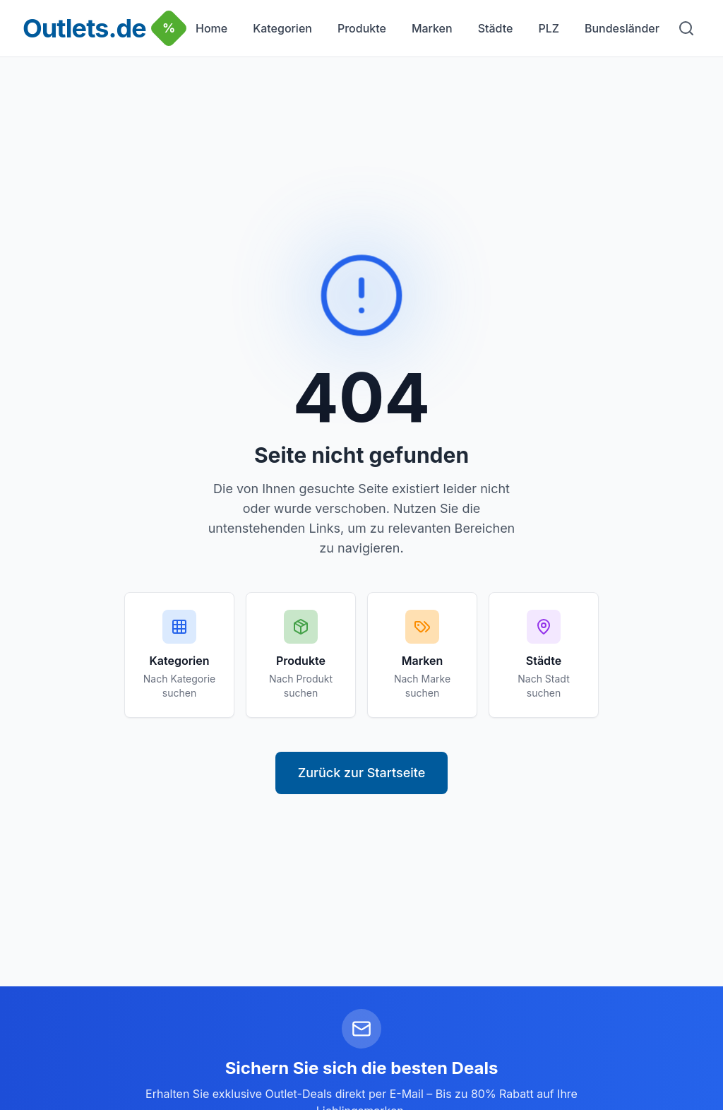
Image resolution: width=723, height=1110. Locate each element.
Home (211, 28)
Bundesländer (622, 28)
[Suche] (686, 28)
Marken (432, 28)
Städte (495, 28)
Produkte (361, 28)
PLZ (548, 28)
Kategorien (282, 28)
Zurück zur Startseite (362, 772)
